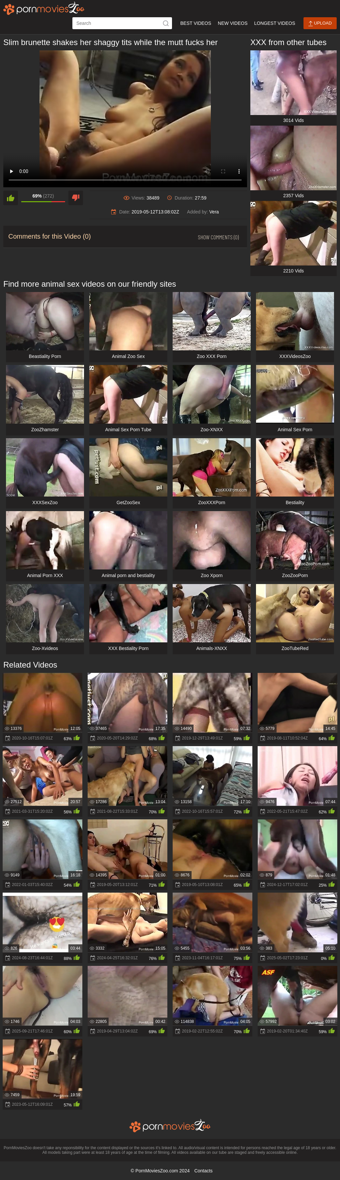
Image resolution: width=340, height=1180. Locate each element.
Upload (320, 23)
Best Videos (195, 23)
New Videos (232, 23)
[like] (10, 198)
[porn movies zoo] (44, 8)
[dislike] (75, 198)
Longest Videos (274, 23)
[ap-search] (122, 23)
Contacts (203, 1170)
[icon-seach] (166, 23)
